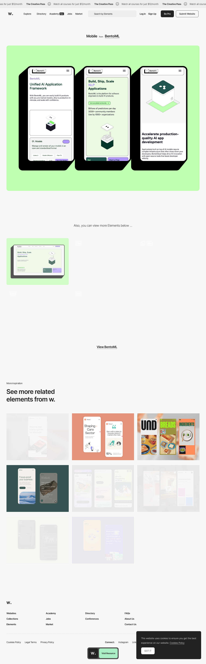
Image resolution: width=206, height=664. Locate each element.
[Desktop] (37, 261)
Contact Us (130, 624)
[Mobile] (37, 436)
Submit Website (187, 13)
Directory (41, 13)
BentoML (112, 36)
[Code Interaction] (37, 311)
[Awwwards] (10, 14)
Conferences (92, 618)
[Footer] (103, 311)
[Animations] (168, 261)
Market (78, 13)
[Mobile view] (168, 488)
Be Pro (167, 13)
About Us (129, 618)
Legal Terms (31, 642)
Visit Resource (108, 653)
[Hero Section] (103, 261)
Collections (12, 618)
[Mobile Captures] (37, 488)
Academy (56, 13)
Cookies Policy (13, 642)
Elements (11, 624)
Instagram (123, 642)
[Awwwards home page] (93, 653)
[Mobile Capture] (103, 436)
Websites (11, 613)
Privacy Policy (47, 642)
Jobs (69, 13)
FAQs (127, 613)
